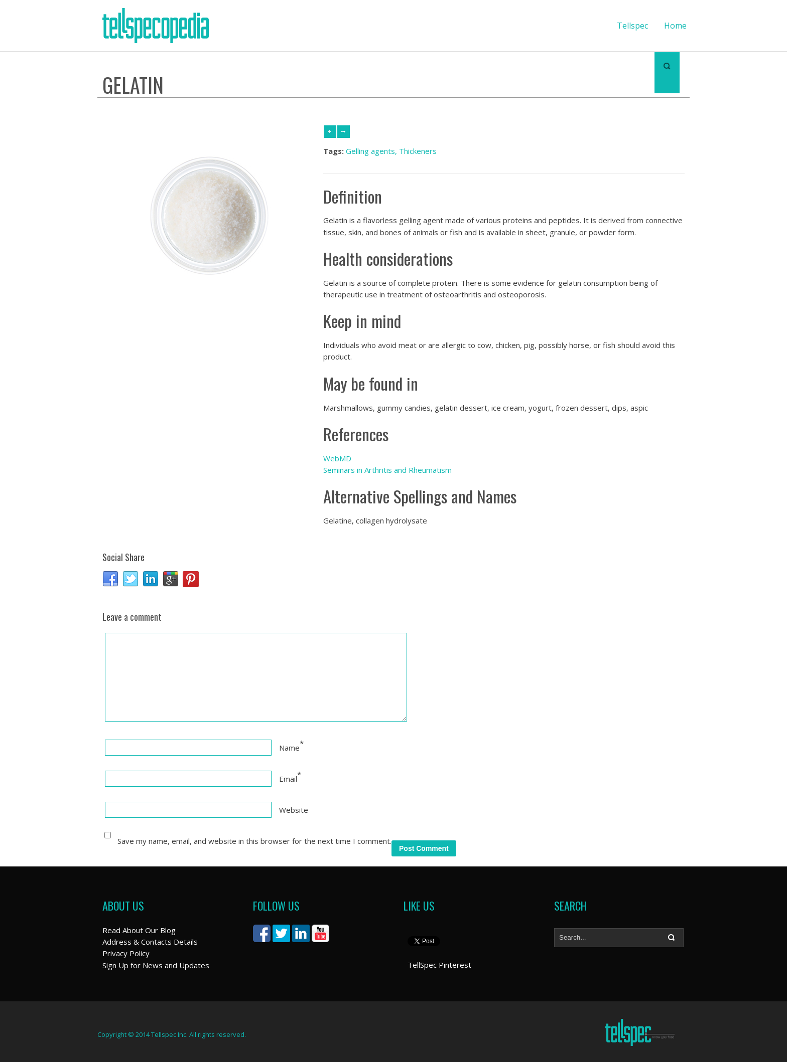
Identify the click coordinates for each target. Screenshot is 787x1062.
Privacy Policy (126, 953)
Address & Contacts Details (150, 942)
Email (288, 779)
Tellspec (632, 25)
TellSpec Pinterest (439, 965)
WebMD (337, 458)
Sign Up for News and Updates (155, 965)
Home (675, 25)
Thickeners (418, 151)
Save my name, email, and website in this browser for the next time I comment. (254, 841)
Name (289, 748)
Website (293, 810)
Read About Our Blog (139, 930)
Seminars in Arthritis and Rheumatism (387, 470)
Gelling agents (370, 151)
